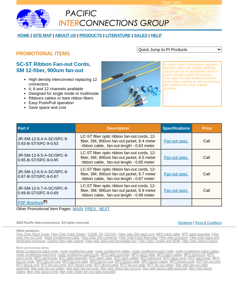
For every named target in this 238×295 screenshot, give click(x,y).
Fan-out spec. (176, 141)
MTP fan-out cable (133, 265)
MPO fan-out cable (75, 261)
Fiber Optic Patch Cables (68, 234)
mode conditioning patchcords (78, 254)
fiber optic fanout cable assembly (165, 268)
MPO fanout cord (101, 261)
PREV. (91, 208)
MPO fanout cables (155, 261)
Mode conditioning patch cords (37, 251)
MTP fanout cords (80, 265)
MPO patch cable (168, 234)
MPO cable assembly (115, 254)
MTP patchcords (199, 258)
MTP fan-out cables (160, 265)
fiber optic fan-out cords (82, 268)
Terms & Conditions (208, 222)
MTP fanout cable (106, 265)
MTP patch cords (174, 258)
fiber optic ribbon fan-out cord (120, 268)
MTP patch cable (100, 258)
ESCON (110, 234)
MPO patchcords (45, 258)
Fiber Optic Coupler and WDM (159, 241)
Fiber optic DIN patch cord (136, 234)
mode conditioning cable (77, 251)
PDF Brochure (30, 202)
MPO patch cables (169, 254)
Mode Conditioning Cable (62, 237)
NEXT (104, 208)
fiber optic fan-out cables (48, 268)
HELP (156, 35)
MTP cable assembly (196, 234)
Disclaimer (185, 222)
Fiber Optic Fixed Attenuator (138, 237)
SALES (140, 35)
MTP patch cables (126, 258)
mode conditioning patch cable (153, 251)
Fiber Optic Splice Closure (200, 241)
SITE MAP (42, 35)
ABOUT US (65, 35)
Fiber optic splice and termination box (111, 241)
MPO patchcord (194, 254)
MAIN (78, 208)
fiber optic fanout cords (42, 272)
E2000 (92, 234)
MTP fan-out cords (53, 265)
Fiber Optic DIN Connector (99, 237)
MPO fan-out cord (48, 261)
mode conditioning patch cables (197, 251)
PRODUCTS (90, 35)
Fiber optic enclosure (173, 237)
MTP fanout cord (27, 265)
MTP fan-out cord (208, 261)
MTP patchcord (150, 258)
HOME (23, 35)
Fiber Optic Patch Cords (33, 234)
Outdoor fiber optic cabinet (65, 241)
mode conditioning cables (112, 251)
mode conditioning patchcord (36, 254)
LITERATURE (117, 35)
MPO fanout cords (182, 261)
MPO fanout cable (127, 261)
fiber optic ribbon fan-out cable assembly (88, 272)
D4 (101, 234)
